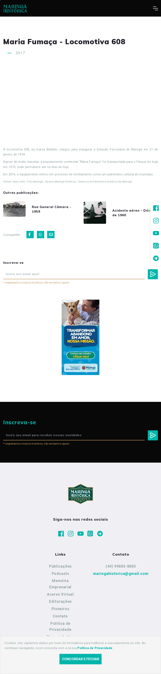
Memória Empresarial (60, 586)
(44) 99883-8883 (121, 568)
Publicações (60, 568)
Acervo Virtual (60, 596)
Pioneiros (60, 611)
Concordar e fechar (80, 659)
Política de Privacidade (60, 628)
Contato (60, 618)
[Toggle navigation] (155, 8)
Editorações (60, 603)
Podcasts (60, 575)
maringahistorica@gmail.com (121, 575)
